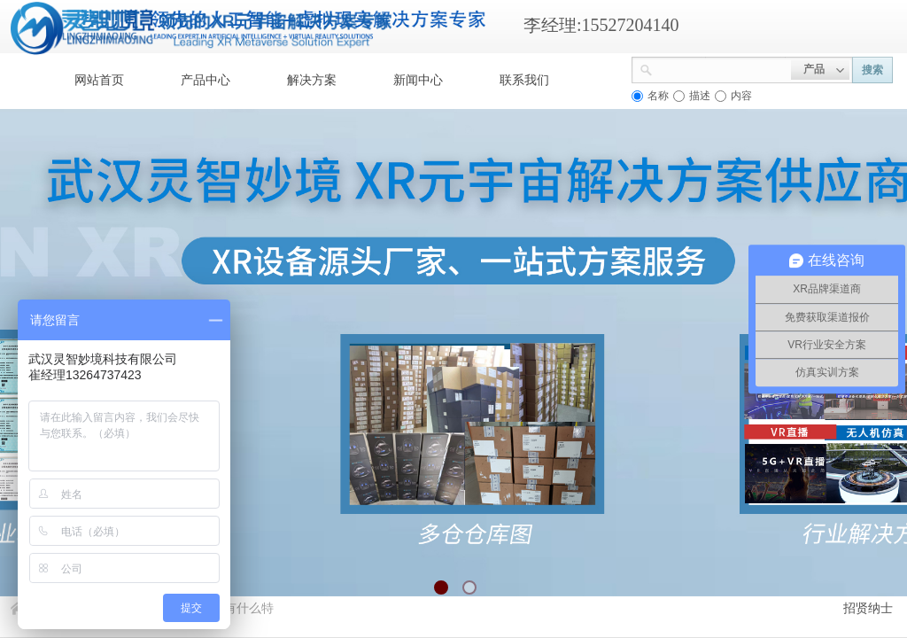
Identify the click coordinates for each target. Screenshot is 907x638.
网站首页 (99, 80)
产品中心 (205, 80)
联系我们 (524, 80)
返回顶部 (829, 531)
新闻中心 (418, 80)
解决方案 (312, 80)
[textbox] (722, 68)
